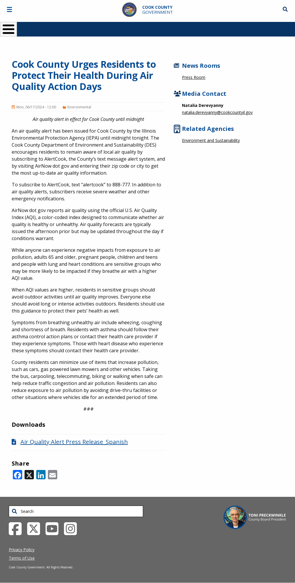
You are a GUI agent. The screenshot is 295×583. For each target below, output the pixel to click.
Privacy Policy (21, 549)
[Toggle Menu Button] (8, 29)
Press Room (193, 77)
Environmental (79, 107)
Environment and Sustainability (211, 140)
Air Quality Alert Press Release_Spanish (74, 442)
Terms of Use (22, 558)
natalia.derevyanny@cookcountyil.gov (217, 112)
